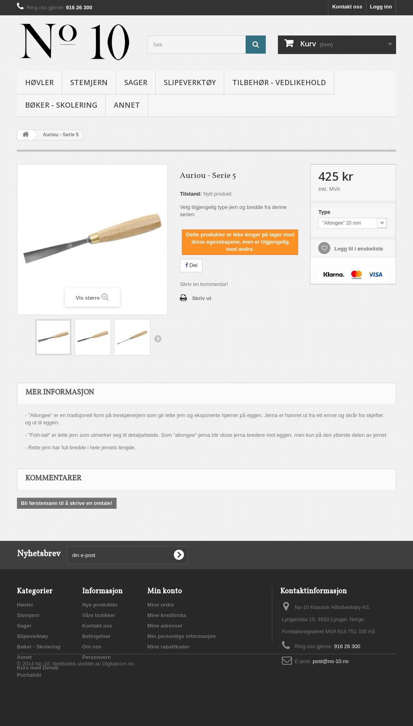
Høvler (39, 82)
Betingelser (96, 636)
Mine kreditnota (166, 615)
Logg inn (381, 7)
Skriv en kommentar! (204, 284)
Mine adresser (164, 626)
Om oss (92, 647)
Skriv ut (201, 298)
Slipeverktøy (190, 82)
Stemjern (89, 82)
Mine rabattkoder (168, 647)
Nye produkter (100, 605)
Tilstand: (191, 194)
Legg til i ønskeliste (358, 249)
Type (325, 212)
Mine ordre (160, 605)
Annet (127, 105)
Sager (135, 82)
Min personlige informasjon (181, 636)
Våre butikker (98, 615)
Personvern (96, 657)
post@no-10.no (330, 661)
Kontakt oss (347, 7)
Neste (158, 338)
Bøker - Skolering (61, 105)
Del (191, 265)
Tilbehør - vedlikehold (279, 82)
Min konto (164, 591)
